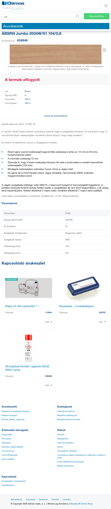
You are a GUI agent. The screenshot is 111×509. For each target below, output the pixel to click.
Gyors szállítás (8, 459)
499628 (48, 376)
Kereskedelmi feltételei (67, 450)
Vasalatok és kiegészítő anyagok (16, 411)
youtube (67, 499)
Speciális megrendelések (12, 446)
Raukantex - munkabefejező (76, 306)
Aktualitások (16, 499)
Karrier (60, 446)
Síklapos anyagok (9, 415)
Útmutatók (6, 438)
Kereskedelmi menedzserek (13, 481)
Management (63, 438)
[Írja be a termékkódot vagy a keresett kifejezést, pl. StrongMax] (42, 16)
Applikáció (6, 442)
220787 (102, 312)
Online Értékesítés (9, 455)
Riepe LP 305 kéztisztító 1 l (22, 306)
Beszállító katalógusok (67, 415)
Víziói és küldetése (65, 442)
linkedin (55, 499)
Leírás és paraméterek (75, 115)
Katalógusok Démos (66, 411)
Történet (60, 434)
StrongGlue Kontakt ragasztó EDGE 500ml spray (27, 368)
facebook (43, 499)
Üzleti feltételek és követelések (70, 461)
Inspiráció (30, 499)
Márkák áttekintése (65, 465)
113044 (48, 312)
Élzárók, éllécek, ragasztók (13, 419)
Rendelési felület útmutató (68, 419)
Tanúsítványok (8, 450)
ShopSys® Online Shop (81, 503)
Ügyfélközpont (8, 485)
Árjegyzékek (7, 434)
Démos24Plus (96, 16)
